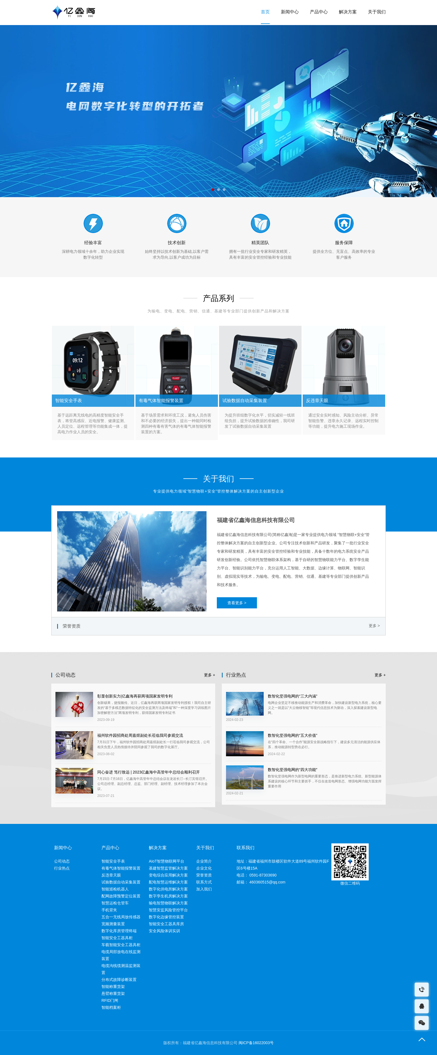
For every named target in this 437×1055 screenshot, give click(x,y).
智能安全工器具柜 (117, 938)
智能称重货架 (113, 987)
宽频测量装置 (113, 924)
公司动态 (62, 861)
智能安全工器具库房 (166, 924)
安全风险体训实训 (164, 931)
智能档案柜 (111, 1007)
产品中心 (319, 12)
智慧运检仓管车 (115, 903)
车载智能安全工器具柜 (120, 945)
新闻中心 (290, 12)
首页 (265, 12)
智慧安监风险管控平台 (168, 910)
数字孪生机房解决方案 (168, 896)
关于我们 (377, 12)
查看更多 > (236, 603)
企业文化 (204, 868)
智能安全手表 (113, 861)
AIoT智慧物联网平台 (166, 861)
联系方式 (204, 882)
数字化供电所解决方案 (168, 889)
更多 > (374, 625)
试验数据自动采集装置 (120, 882)
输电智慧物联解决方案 (168, 903)
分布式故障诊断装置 (119, 980)
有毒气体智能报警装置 (120, 868)
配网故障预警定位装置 (120, 896)
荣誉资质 (204, 875)
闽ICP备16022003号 (256, 1043)
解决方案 (348, 12)
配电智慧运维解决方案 (168, 882)
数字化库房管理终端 (119, 931)
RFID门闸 (109, 1000)
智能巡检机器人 (115, 889)
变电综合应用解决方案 (168, 875)
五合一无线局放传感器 (120, 917)
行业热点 (62, 868)
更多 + (209, 675)
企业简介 (204, 861)
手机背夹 (109, 910)
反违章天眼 (111, 875)
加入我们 (204, 889)
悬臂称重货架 (113, 994)
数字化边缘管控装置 (166, 917)
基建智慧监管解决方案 (168, 868)
